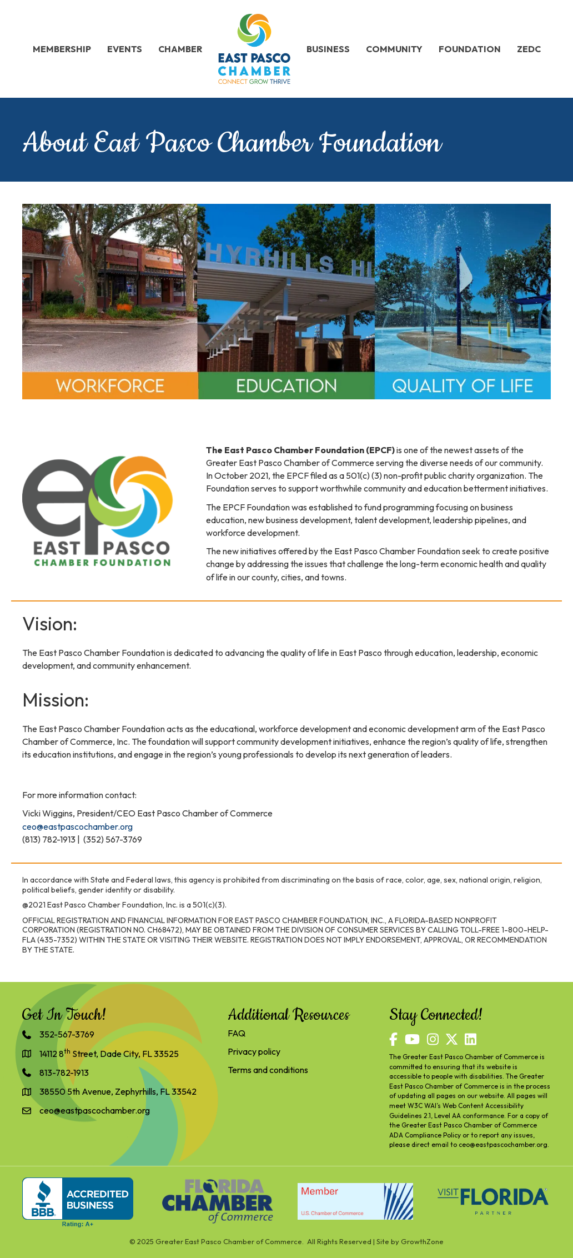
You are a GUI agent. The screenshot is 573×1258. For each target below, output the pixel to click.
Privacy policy (254, 1051)
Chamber (180, 48)
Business (328, 48)
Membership (62, 48)
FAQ (236, 1033)
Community (394, 48)
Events (124, 48)
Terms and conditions (268, 1069)
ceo (29, 826)
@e (42, 826)
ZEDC (529, 48)
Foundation (470, 48)
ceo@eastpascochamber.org (503, 1144)
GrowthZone (422, 1241)
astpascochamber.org (90, 826)
